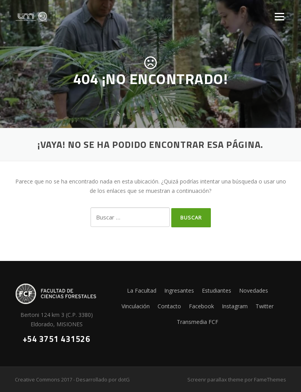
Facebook (201, 306)
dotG (124, 379)
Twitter (265, 306)
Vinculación (135, 306)
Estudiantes (216, 290)
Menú (279, 16)
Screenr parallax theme (215, 379)
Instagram (235, 306)
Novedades (253, 290)
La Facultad (141, 290)
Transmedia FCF (197, 321)
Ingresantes (179, 290)
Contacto (169, 306)
